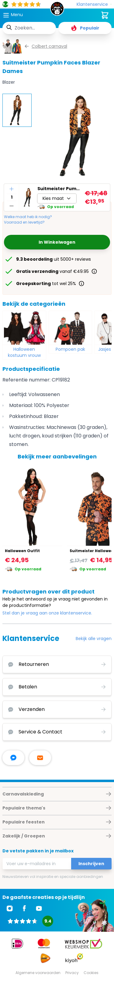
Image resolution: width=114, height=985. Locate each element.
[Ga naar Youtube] (39, 908)
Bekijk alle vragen (94, 638)
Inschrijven (91, 864)
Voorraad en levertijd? (24, 222)
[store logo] (57, 10)
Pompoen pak (70, 349)
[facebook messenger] (13, 757)
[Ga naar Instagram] (10, 908)
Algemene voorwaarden (38, 972)
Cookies (91, 972)
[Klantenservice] (94, 4)
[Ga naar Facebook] (24, 908)
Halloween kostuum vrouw (24, 352)
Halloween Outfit (22, 550)
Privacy (72, 972)
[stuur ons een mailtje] (40, 757)
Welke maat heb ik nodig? (28, 216)
